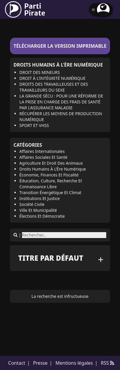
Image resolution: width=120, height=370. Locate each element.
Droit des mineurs (39, 72)
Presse (40, 363)
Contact (16, 363)
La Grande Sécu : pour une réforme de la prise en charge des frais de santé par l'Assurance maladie (61, 101)
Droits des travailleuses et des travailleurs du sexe (53, 87)
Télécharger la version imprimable (60, 46)
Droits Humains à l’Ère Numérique (58, 65)
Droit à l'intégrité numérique (52, 78)
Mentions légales (74, 363)
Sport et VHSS (34, 125)
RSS (107, 363)
